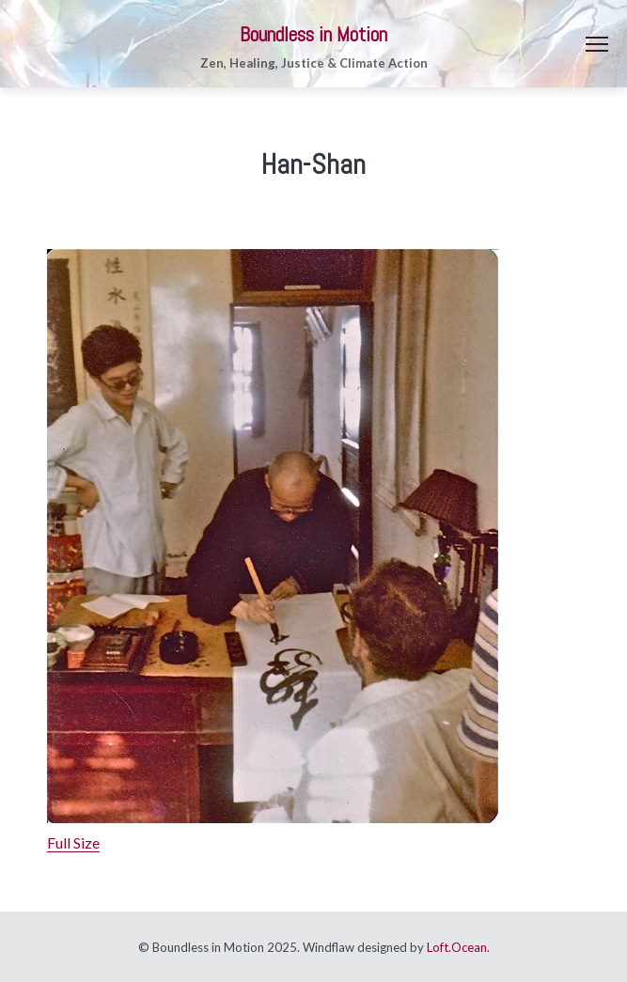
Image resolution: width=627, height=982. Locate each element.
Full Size (73, 842)
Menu (597, 44)
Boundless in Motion (313, 34)
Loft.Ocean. (458, 947)
